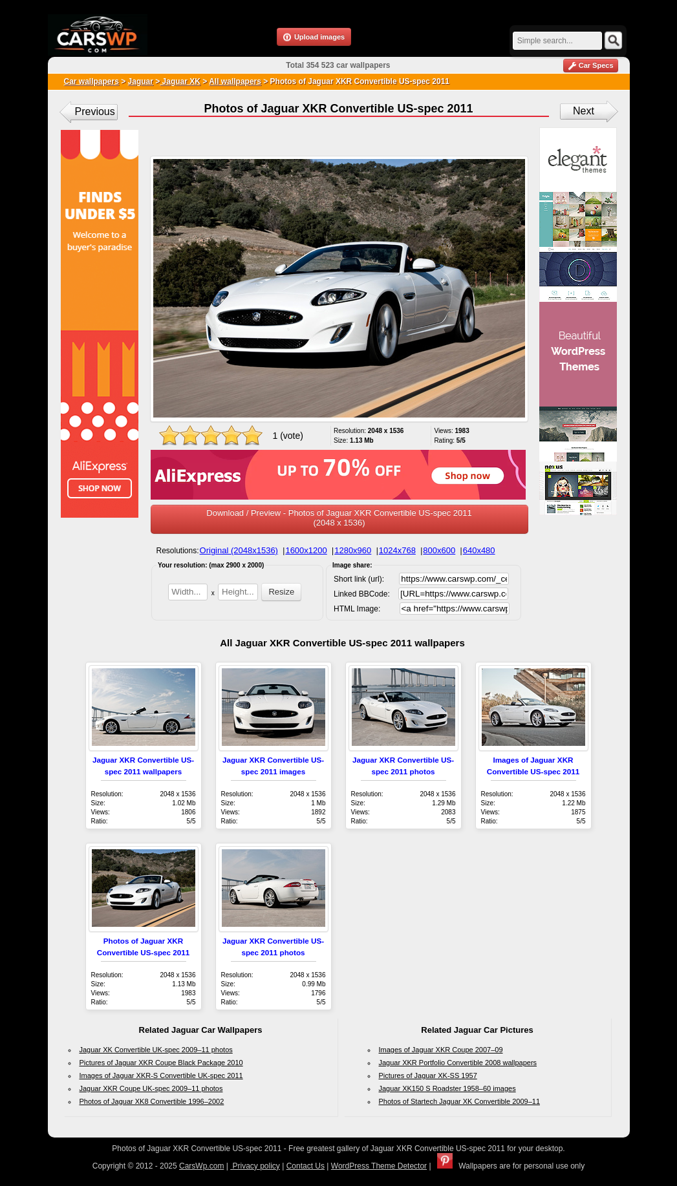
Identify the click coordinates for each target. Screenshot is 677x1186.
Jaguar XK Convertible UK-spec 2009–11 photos (156, 1050)
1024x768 (397, 550)
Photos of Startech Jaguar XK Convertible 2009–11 (460, 1101)
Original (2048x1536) (239, 550)
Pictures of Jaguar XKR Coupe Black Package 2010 (161, 1062)
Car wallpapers (91, 81)
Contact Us (305, 1165)
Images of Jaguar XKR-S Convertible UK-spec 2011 (161, 1075)
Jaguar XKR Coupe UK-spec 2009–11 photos (151, 1088)
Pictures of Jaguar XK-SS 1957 (428, 1075)
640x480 (479, 550)
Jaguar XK (180, 81)
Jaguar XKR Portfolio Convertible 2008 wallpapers (458, 1062)
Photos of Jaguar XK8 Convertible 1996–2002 (152, 1101)
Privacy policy (255, 1165)
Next (583, 110)
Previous (95, 111)
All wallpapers (235, 81)
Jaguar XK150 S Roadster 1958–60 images (447, 1088)
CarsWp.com (201, 1165)
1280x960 (352, 550)
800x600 (439, 550)
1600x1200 (306, 550)
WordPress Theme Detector (379, 1165)
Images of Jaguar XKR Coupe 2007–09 (441, 1050)
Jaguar (140, 81)
